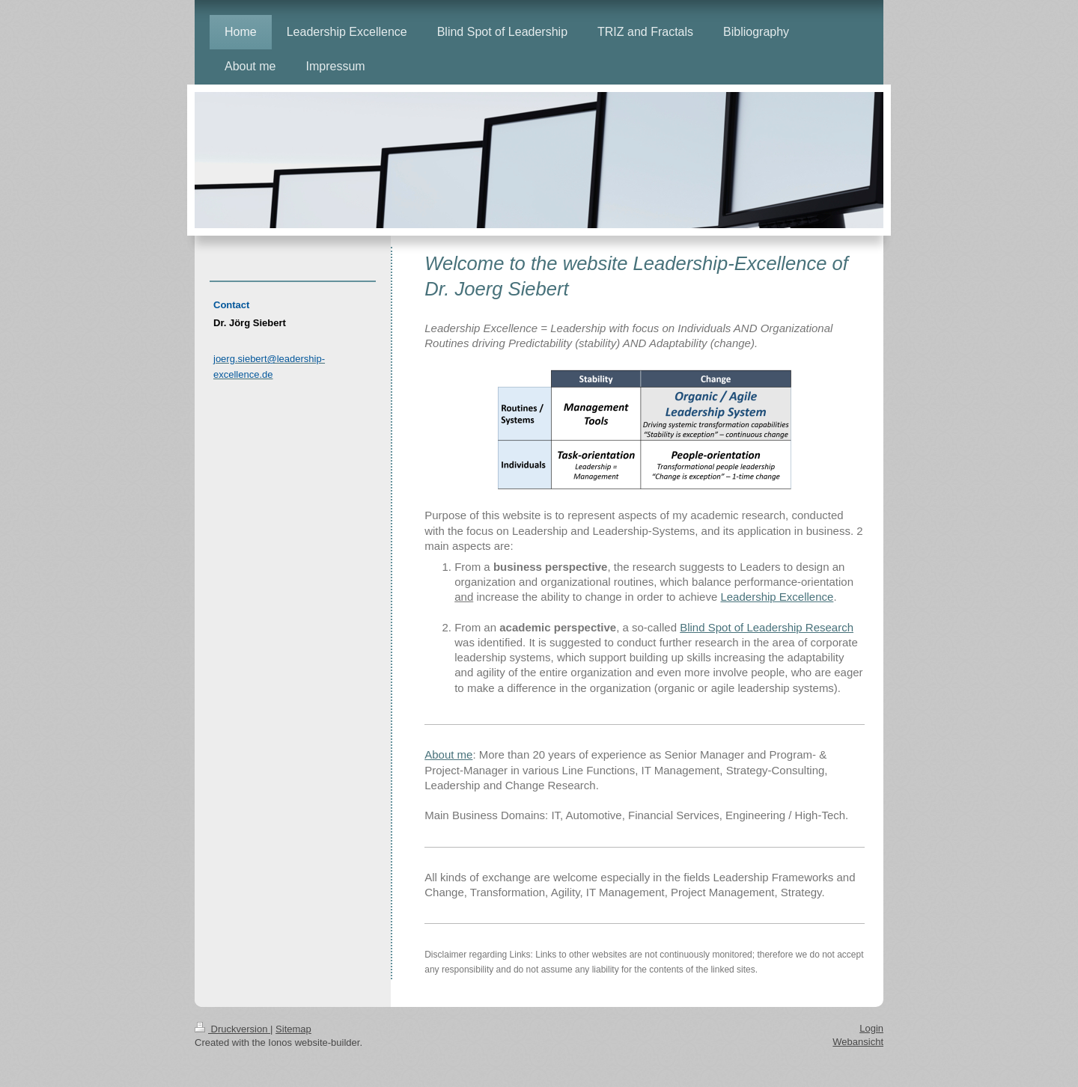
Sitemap (293, 1029)
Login (871, 1028)
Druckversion (232, 1029)
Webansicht (857, 1041)
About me (448, 754)
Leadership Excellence (776, 596)
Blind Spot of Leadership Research (766, 627)
